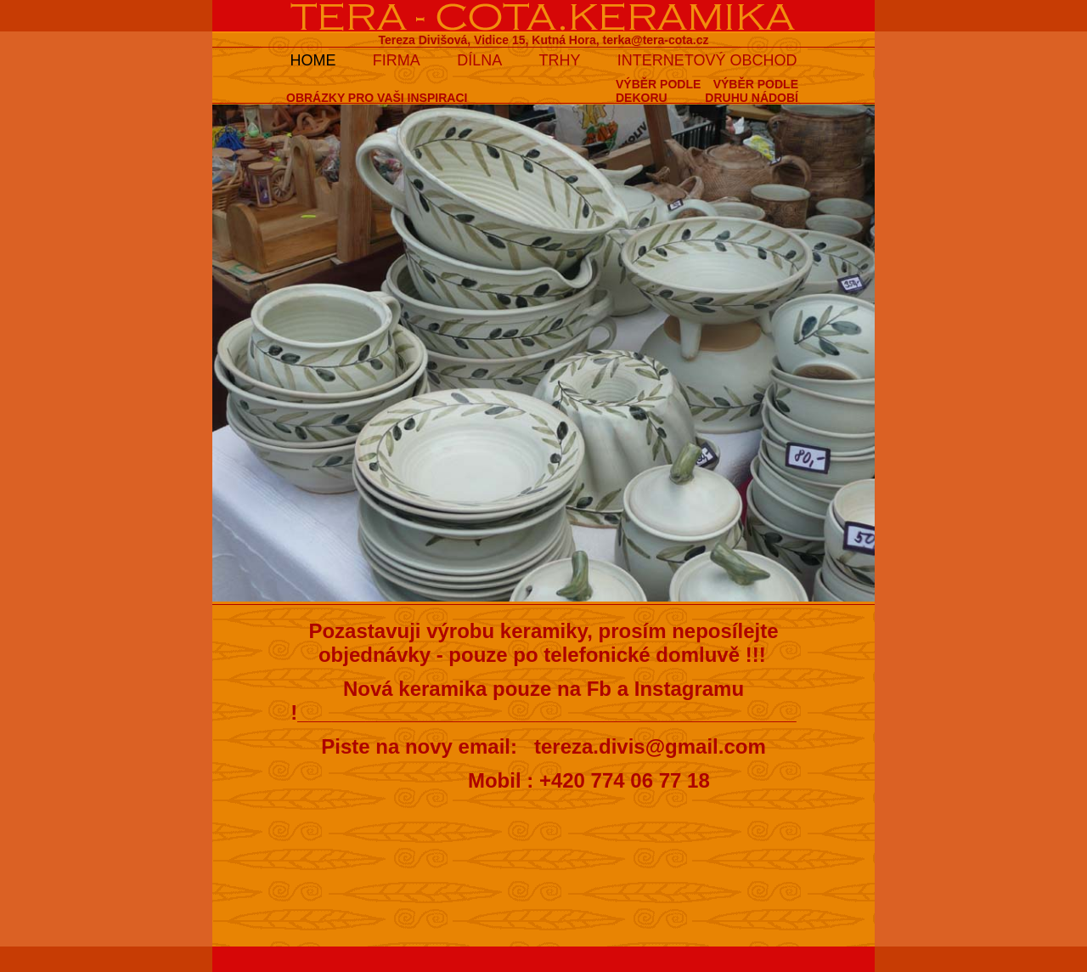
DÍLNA (479, 60)
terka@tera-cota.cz (656, 40)
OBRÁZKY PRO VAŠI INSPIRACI (376, 98)
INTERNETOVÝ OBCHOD (707, 60)
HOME (312, 60)
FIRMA (396, 60)
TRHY (560, 60)
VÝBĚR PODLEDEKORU (658, 91)
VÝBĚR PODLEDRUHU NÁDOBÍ (751, 91)
